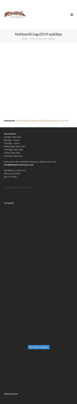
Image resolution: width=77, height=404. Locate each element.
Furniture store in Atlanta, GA (17, 187)
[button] (71, 15)
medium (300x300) (38, 120)
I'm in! (38, 381)
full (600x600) (22, 120)
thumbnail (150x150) (58, 120)
